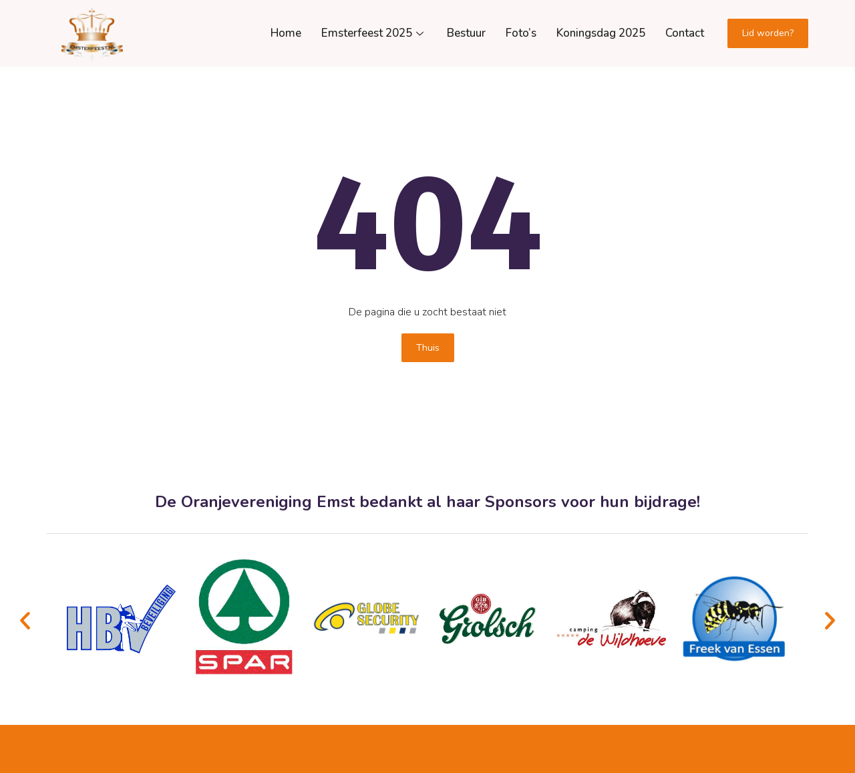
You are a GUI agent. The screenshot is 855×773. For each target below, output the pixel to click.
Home (286, 33)
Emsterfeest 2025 (374, 33)
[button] (25, 621)
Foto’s (521, 33)
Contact (684, 33)
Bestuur (466, 33)
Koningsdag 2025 (600, 33)
